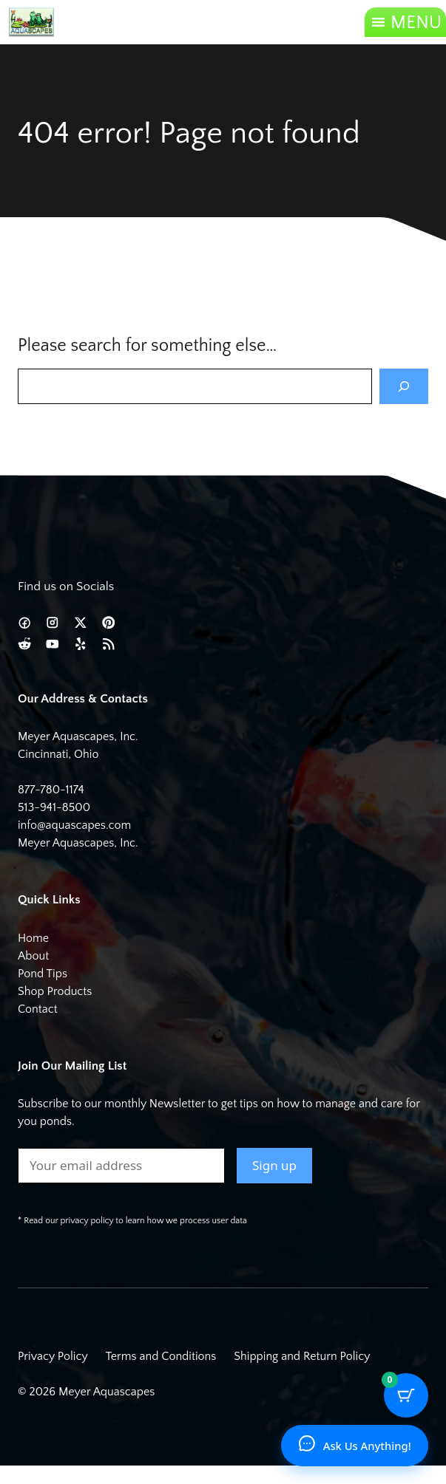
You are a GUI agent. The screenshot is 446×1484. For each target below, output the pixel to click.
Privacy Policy (53, 1356)
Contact (38, 1009)
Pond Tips (42, 973)
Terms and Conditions (161, 1356)
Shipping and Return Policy (302, 1356)
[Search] (403, 386)
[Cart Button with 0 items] (406, 1395)
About (33, 955)
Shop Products (55, 991)
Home (33, 938)
